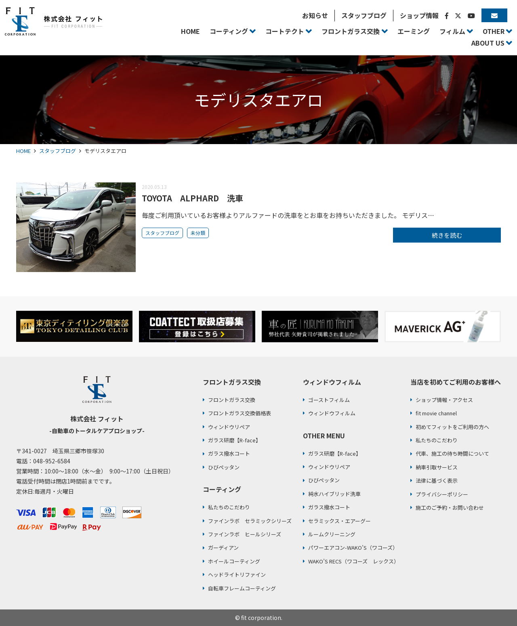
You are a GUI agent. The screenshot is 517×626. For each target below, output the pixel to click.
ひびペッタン (224, 467)
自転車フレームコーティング (242, 588)
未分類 (198, 232)
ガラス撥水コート (229, 453)
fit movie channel (436, 413)
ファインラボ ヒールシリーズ (244, 534)
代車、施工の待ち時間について (452, 453)
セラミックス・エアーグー (339, 521)
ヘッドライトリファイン (237, 574)
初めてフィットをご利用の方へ (452, 427)
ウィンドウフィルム (331, 413)
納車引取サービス (437, 467)
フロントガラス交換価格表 (239, 413)
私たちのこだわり (229, 507)
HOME (23, 151)
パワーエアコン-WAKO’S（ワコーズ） (353, 547)
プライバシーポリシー (442, 494)
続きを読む (447, 235)
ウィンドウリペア (229, 427)
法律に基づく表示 (437, 480)
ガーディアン (223, 547)
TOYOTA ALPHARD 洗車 (192, 198)
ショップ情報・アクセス (444, 400)
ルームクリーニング (331, 534)
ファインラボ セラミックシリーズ (250, 521)
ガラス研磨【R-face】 (234, 440)
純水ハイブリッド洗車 (334, 494)
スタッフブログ (57, 151)
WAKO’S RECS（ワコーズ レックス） (353, 561)
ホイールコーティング (234, 561)
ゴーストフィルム (329, 400)
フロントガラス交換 (231, 400)
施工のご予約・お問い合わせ (450, 507)
